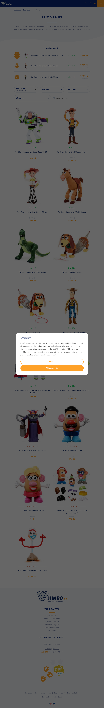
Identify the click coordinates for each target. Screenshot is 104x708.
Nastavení (52, 362)
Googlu (49, 349)
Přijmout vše (52, 368)
